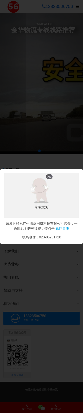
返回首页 (62, 228)
